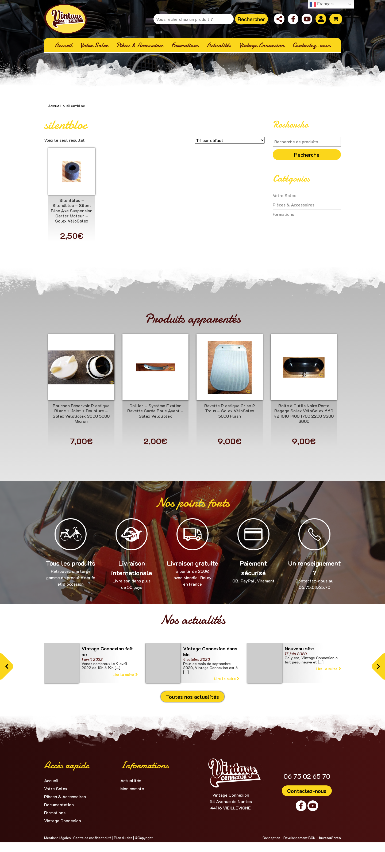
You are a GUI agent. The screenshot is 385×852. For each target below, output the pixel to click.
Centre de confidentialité (92, 837)
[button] (6, 666)
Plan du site (123, 837)
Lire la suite (125, 675)
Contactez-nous (306, 790)
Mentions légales (57, 837)
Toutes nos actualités (192, 696)
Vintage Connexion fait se (107, 651)
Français (322, 4)
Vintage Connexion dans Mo (210, 651)
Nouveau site (299, 648)
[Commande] (230, 140)
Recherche (306, 154)
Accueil (55, 105)
